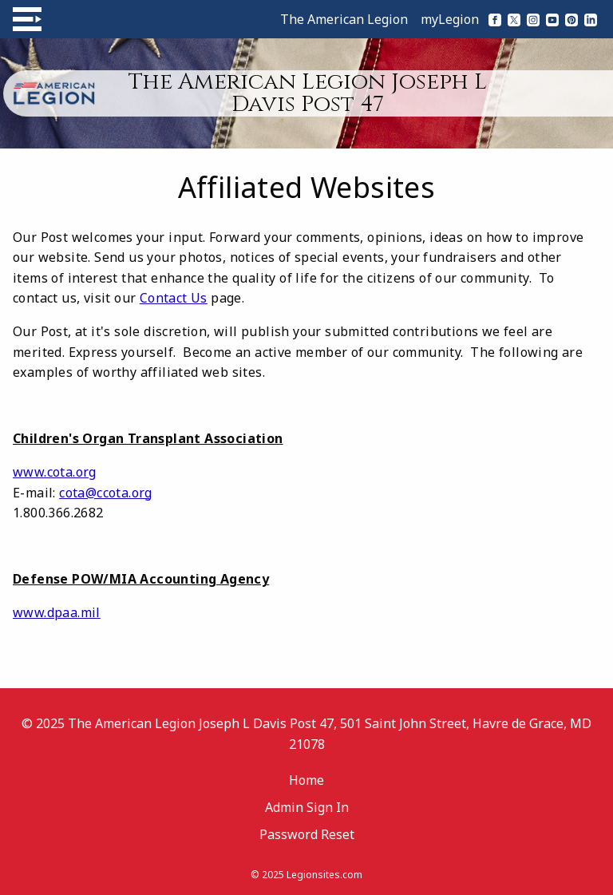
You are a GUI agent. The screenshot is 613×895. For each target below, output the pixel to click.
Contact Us (174, 298)
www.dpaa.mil (57, 612)
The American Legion (344, 19)
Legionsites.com (324, 874)
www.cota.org (55, 472)
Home (306, 780)
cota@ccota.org (105, 492)
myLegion (450, 19)
